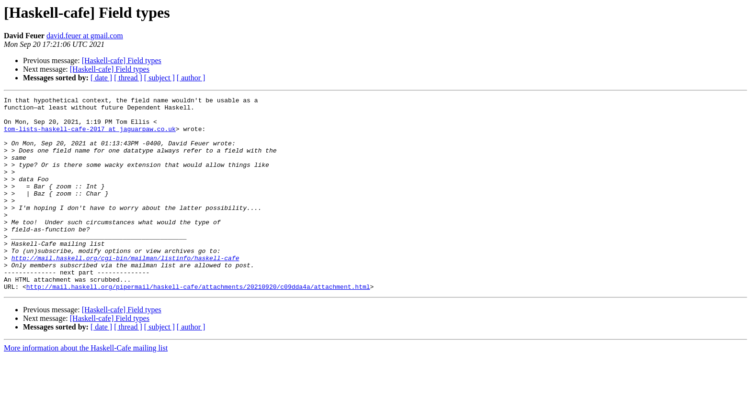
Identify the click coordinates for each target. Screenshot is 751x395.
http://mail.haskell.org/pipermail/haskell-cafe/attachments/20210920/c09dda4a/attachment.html (198, 325)
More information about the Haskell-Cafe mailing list (86, 387)
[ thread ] (128, 78)
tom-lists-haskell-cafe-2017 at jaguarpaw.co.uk (90, 136)
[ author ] (191, 78)
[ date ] (101, 78)
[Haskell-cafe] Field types (121, 60)
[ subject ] (159, 78)
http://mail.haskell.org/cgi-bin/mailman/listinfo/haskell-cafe (125, 290)
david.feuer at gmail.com (84, 36)
